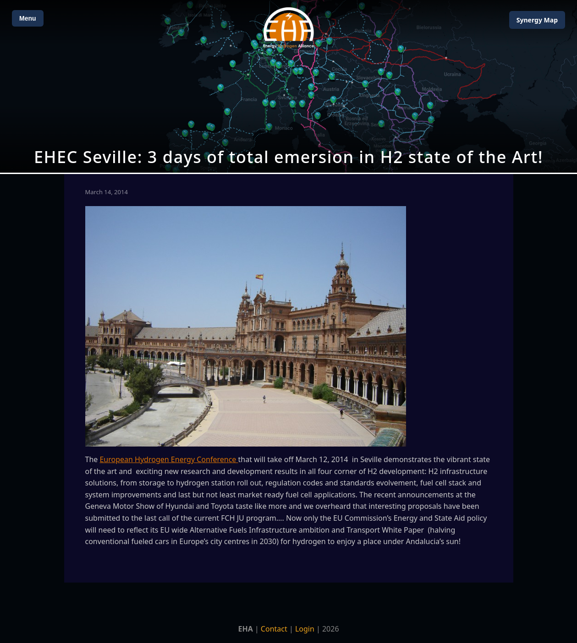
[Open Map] (288, 86)
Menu (27, 18)
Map (537, 20)
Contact (274, 629)
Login (304, 629)
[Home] (289, 27)
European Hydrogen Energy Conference (168, 459)
